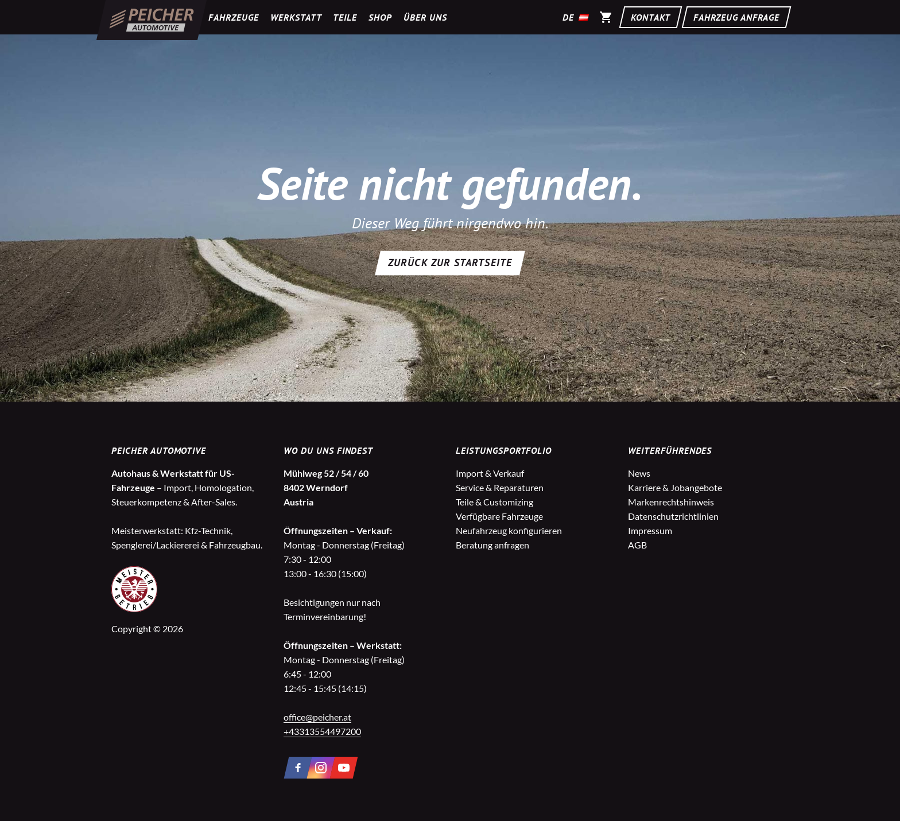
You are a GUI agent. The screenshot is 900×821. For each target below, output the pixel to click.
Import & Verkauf (490, 473)
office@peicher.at (317, 716)
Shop (380, 17)
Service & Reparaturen (500, 487)
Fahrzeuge (233, 17)
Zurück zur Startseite (450, 262)
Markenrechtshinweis (671, 501)
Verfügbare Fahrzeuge (499, 516)
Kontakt (650, 17)
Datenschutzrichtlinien (673, 516)
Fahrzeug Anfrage (736, 17)
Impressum (650, 530)
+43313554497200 (322, 731)
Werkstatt (296, 17)
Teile (345, 17)
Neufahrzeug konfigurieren (509, 530)
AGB (637, 544)
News (639, 473)
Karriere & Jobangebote (675, 487)
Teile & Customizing (494, 501)
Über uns (425, 17)
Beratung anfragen (492, 544)
